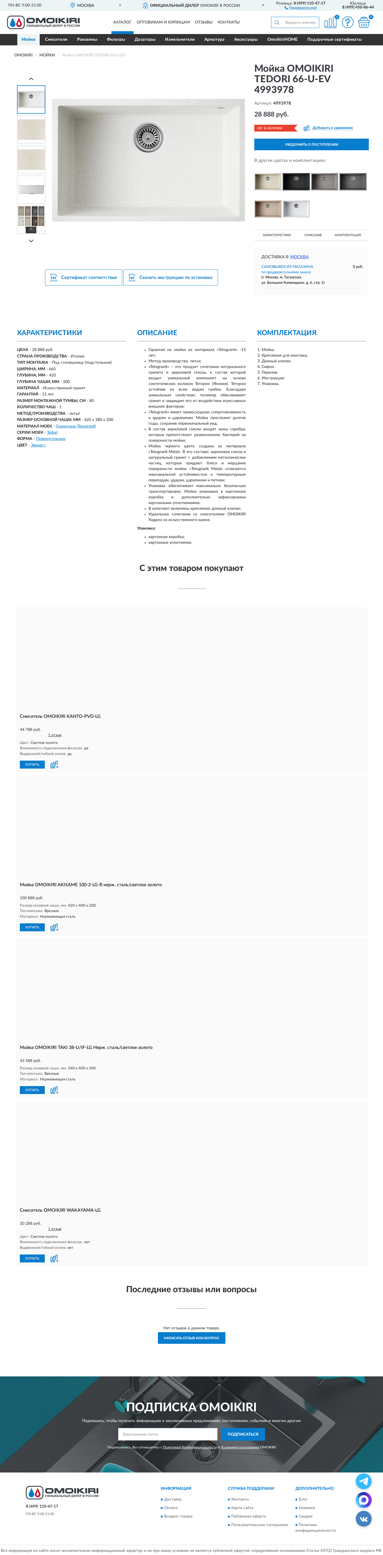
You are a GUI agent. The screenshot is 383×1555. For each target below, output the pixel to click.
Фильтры (116, 39)
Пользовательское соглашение (259, 1524)
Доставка (172, 1498)
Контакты (229, 22)
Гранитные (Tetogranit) (76, 426)
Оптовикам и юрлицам (163, 22)
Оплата (171, 1507)
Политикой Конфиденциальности (190, 1445)
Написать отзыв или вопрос (191, 1336)
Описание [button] (313, 235)
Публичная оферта (248, 1515)
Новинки (307, 1507)
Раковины (87, 39)
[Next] (31, 241)
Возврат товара (178, 1515)
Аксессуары (246, 39)
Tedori (52, 433)
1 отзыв (54, 735)
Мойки (28, 39)
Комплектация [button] (348, 235)
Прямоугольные (50, 439)
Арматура (214, 39)
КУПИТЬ (32, 764)
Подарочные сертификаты (334, 39)
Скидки (305, 1515)
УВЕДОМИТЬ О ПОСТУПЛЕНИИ (311, 144)
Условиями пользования (240, 1445)
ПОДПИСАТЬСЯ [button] (243, 1433)
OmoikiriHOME (282, 39)
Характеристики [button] (277, 235)
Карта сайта (242, 1507)
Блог (303, 1498)
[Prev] (31, 79)
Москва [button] (299, 257)
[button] (301, 7)
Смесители (56, 39)
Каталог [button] (122, 22)
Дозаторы (145, 39)
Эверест (38, 445)
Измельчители (180, 39)
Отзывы (204, 22)
